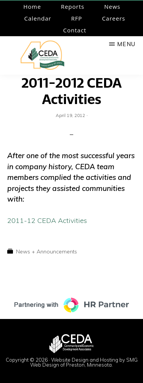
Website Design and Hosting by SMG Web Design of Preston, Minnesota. (84, 362)
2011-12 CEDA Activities (47, 220)
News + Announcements (46, 251)
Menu (126, 44)
